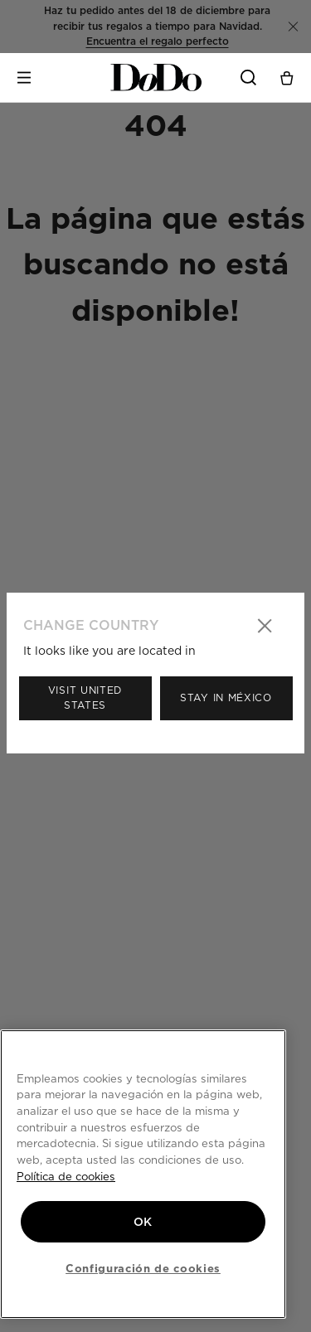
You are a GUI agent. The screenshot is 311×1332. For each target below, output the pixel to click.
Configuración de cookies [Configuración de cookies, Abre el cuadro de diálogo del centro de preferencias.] (143, 1268)
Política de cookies (66, 1176)
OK (143, 1221)
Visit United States (85, 697)
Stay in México (226, 697)
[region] (143, 1174)
